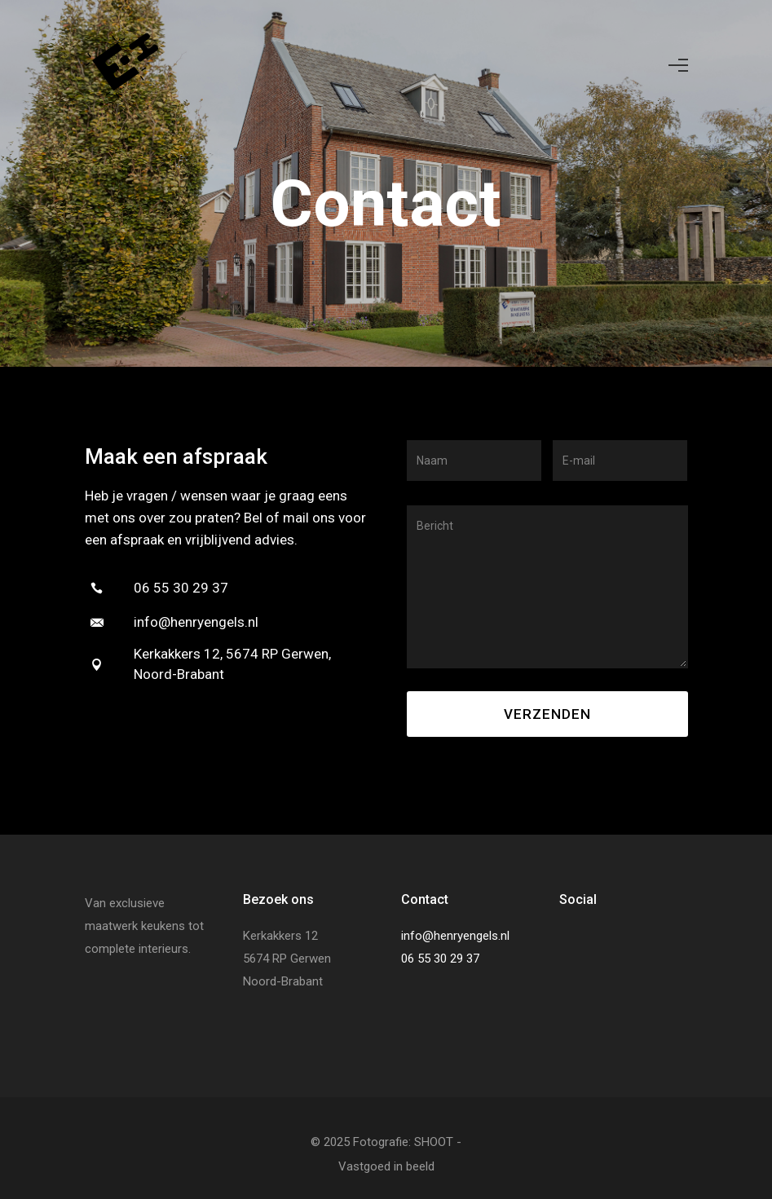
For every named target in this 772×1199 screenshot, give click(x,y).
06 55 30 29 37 (440, 958)
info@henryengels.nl (455, 935)
